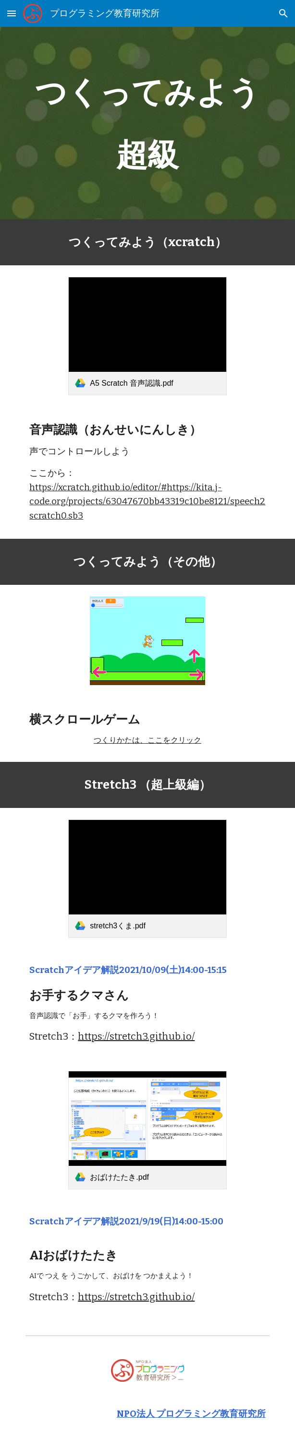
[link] (147, 336)
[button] (11, 13)
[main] (147, 123)
